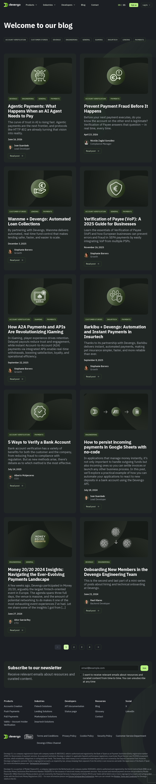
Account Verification (15, 40)
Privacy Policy (69, 735)
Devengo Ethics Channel (49, 743)
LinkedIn (130, 711)
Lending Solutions (43, 711)
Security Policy (104, 735)
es (124, 5)
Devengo (57, 40)
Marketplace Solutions (45, 716)
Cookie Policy (86, 735)
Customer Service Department (131, 735)
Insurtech (112, 40)
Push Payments (11, 711)
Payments (139, 40)
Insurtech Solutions (44, 721)
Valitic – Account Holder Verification (16, 723)
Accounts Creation (13, 706)
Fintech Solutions (43, 706)
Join (144, 668)
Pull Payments (11, 716)
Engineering (71, 40)
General (86, 40)
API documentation (74, 706)
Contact (95, 5)
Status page (71, 711)
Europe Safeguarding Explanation (81, 776)
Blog (83, 5)
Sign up (134, 5)
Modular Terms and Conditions (125, 776)
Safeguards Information (39, 763)
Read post (16, 156)
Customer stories (39, 40)
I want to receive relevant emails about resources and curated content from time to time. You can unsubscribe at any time (114, 678)
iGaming (99, 40)
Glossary (99, 711)
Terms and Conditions (47, 735)
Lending (126, 40)
